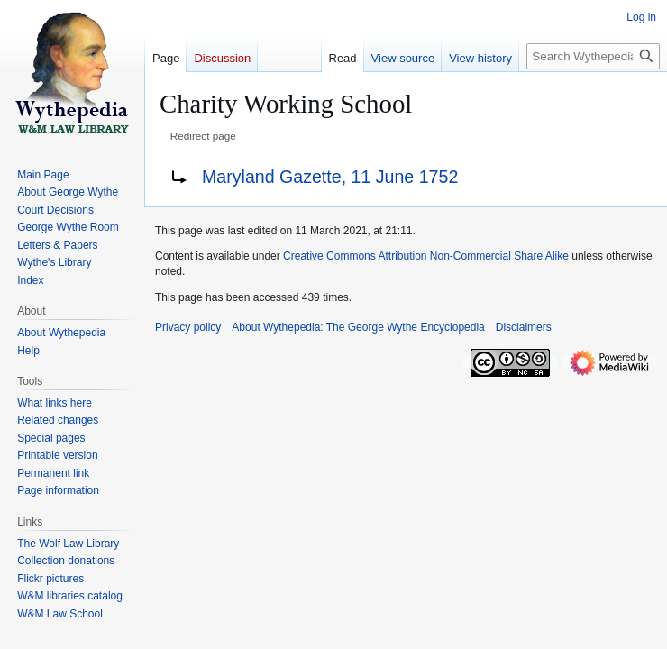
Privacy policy (188, 327)
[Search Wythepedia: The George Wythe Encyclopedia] (593, 56)
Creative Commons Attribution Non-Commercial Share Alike (426, 256)
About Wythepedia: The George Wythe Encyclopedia (358, 327)
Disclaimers (524, 327)
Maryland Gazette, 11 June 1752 (330, 177)
